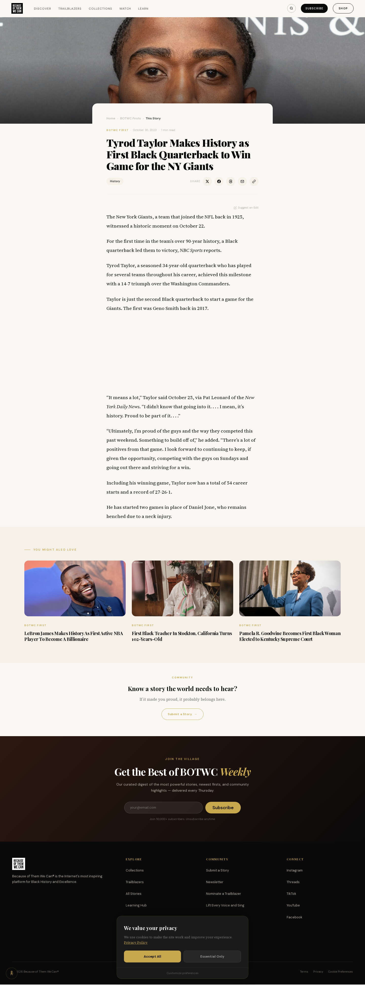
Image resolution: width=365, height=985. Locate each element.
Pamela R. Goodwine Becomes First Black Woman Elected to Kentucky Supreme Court (289, 636)
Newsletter (214, 882)
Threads (293, 882)
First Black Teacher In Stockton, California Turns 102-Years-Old (182, 636)
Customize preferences (182, 973)
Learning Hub (136, 906)
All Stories (133, 894)
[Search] (289, 8)
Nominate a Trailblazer (223, 894)
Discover (43, 9)
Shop (342, 8)
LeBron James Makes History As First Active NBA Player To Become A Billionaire (73, 636)
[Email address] (163, 808)
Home (110, 118)
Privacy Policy (136, 942)
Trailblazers (70, 9)
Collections (101, 9)
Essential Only (212, 956)
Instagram (295, 871)
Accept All (152, 956)
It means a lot (123, 397)
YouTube (293, 906)
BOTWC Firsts (130, 118)
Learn (144, 9)
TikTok (291, 894)
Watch (126, 9)
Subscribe (313, 8)
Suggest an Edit (246, 207)
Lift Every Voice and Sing (225, 906)
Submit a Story (182, 714)
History (115, 181)
